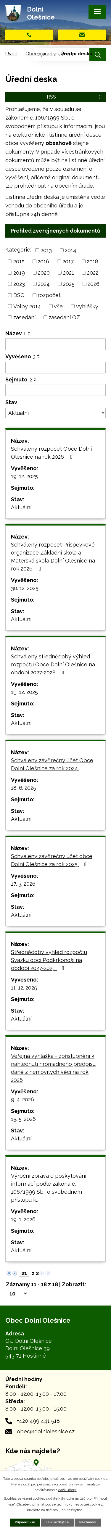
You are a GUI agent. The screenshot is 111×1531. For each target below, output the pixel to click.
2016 (43, 261)
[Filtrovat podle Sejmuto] (55, 390)
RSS (75, 97)
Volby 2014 (27, 306)
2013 (46, 250)
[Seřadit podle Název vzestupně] (29, 332)
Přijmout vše (25, 1522)
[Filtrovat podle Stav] (55, 413)
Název (15, 333)
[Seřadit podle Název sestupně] (29, 334)
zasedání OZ (64, 317)
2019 (19, 273)
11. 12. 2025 (24, 987)
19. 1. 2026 (23, 1219)
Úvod (11, 54)
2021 (68, 273)
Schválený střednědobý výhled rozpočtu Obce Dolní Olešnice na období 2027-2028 (53, 664)
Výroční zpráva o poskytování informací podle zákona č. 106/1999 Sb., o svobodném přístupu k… (48, 1188)
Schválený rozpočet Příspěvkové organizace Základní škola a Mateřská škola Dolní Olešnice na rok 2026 (53, 557)
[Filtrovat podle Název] (55, 344)
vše (58, 306)
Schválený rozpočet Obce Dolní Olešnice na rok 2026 (51, 453)
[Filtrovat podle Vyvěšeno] (55, 368)
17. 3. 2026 (23, 884)
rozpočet (49, 295)
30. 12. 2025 (24, 588)
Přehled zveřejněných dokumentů (55, 231)
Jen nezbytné (57, 1522)
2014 (70, 250)
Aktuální (21, 507)
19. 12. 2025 (24, 476)
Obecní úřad (38, 54)
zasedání (24, 317)
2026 (93, 284)
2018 (92, 261)
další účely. (67, 1490)
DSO (19, 295)
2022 (92, 273)
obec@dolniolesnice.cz (46, 1431)
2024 (44, 284)
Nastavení (87, 1522)
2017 (68, 261)
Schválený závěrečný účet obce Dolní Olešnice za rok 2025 (51, 860)
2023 (19, 284)
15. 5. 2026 (23, 1119)
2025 (69, 284)
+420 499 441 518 (38, 1421)
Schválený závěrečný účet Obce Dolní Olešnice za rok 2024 (52, 764)
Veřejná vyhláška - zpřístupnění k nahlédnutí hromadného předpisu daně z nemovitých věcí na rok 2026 (53, 1068)
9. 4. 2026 (22, 1099)
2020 (44, 273)
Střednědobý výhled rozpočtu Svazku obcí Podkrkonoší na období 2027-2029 (49, 960)
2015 (19, 261)
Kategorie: (18, 249)
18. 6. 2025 (23, 788)
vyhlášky (87, 306)
